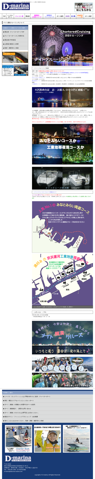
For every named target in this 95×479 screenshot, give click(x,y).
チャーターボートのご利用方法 (14, 36)
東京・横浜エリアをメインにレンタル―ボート (19, 400)
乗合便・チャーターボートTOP (14, 32)
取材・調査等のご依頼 (12, 48)
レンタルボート (10, 16)
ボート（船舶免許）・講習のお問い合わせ (18, 408)
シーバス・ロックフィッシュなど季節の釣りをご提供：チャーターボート (27, 396)
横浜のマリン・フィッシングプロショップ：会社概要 (21, 416)
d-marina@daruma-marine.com (13, 471)
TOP (4, 16)
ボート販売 (60, 16)
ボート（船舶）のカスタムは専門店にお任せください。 (22, 412)
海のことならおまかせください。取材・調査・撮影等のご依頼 (24, 420)
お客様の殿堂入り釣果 (12, 44)
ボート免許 (88, 16)
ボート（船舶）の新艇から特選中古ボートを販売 (20, 404)
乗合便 (28, 16)
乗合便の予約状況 (10, 40)
